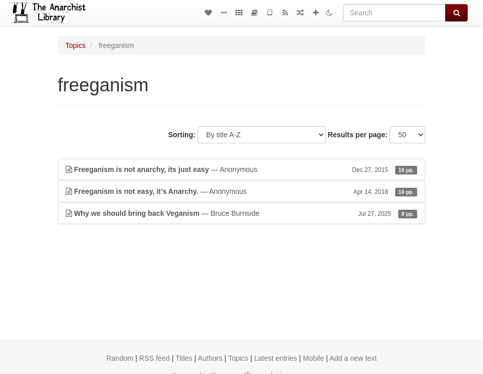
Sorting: (182, 135)
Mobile (313, 358)
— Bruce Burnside (241, 213)
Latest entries (275, 358)
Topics (75, 45)
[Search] (394, 12)
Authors (210, 358)
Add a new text (353, 358)
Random (119, 358)
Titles (184, 358)
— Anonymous (241, 169)
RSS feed (154, 358)
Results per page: (358, 135)
